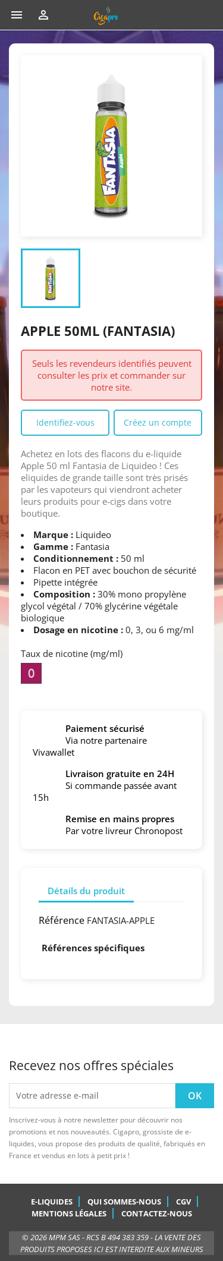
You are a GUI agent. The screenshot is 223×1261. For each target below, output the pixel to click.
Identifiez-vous (65, 422)
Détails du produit (86, 891)
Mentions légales (69, 1213)
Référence (61, 920)
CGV (183, 1201)
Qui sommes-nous (124, 1201)
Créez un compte (157, 422)
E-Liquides (52, 1201)
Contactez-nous (156, 1213)
